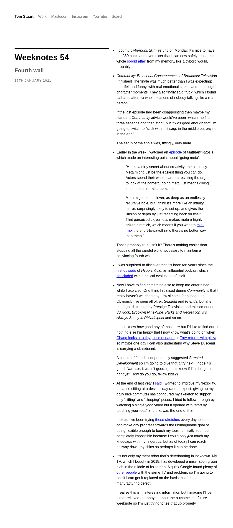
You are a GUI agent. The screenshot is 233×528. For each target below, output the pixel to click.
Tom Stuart (24, 16)
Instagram (80, 16)
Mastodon (59, 16)
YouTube (100, 16)
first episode (126, 270)
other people (126, 472)
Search (117, 16)
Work (42, 16)
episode (175, 152)
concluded (124, 276)
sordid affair (136, 61)
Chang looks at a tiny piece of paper (145, 338)
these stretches (167, 420)
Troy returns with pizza (198, 338)
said (158, 383)
